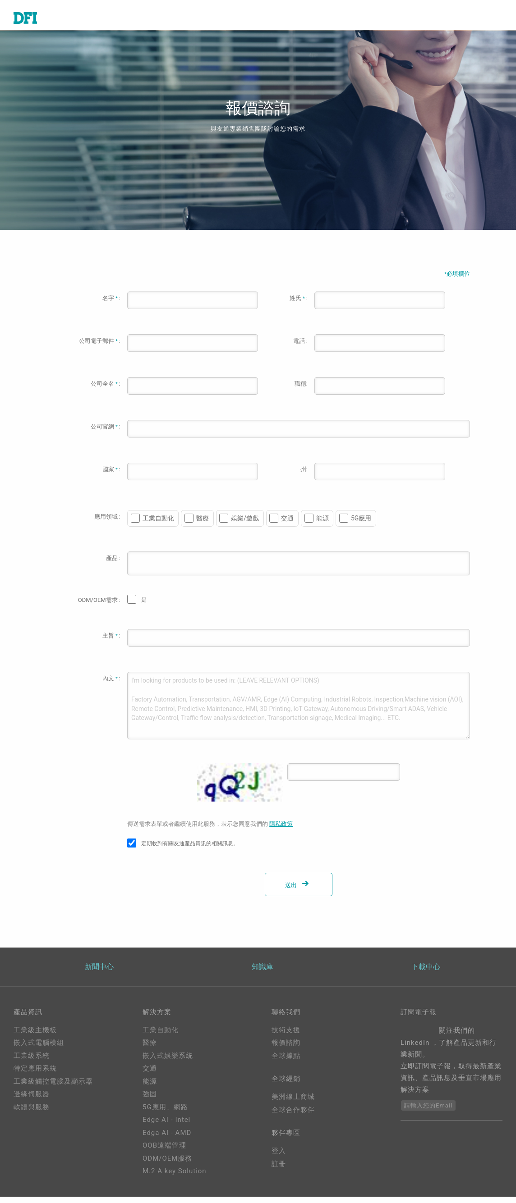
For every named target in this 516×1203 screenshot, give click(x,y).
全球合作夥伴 (293, 1118)
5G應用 (361, 524)
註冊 (279, 1173)
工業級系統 (32, 1062)
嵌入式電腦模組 (39, 1049)
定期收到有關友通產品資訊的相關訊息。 (190, 849)
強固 (150, 1101)
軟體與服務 (32, 1113)
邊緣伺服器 (32, 1101)
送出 (298, 891)
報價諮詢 (286, 1049)
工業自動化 (158, 524)
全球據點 (286, 1062)
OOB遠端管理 (164, 1152)
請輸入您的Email (428, 1111)
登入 (279, 1161)
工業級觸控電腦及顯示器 (53, 1088)
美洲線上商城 (293, 1105)
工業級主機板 (35, 1036)
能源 (322, 524)
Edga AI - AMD (167, 1139)
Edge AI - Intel (166, 1126)
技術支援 (286, 1036)
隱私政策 (281, 829)
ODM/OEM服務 (167, 1165)
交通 (287, 524)
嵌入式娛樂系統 (168, 1062)
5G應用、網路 (165, 1113)
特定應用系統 (35, 1075)
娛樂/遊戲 (245, 524)
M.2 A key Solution (175, 1178)
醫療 (202, 524)
